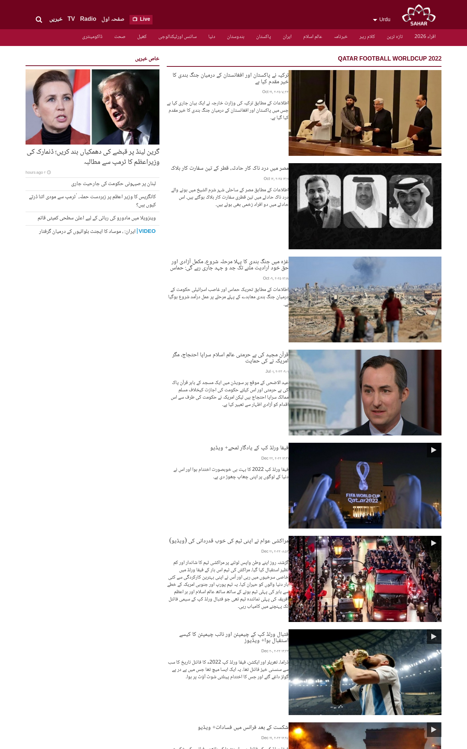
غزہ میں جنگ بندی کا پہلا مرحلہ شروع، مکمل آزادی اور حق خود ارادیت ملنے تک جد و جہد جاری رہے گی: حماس (269, 175)
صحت (120, 36)
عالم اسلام (312, 36)
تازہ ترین (395, 36)
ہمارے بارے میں (319, 679)
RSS (173, 661)
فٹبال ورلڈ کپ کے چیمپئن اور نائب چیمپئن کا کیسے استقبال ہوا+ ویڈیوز (288, 392)
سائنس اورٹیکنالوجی (177, 36)
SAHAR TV (392, 650)
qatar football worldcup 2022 (389, 59)
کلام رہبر (367, 36)
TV (71, 19)
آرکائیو (327, 667)
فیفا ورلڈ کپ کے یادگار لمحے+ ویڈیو (326, 283)
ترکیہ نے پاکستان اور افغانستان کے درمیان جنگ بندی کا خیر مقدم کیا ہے (290, 74)
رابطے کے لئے (163, 654)
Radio (88, 19)
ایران (287, 36)
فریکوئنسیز (270, 667)
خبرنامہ (341, 36)
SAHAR (421, 16)
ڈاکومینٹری (92, 36)
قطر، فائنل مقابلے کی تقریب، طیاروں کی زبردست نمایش (307, 490)
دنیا (211, 36)
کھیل (142, 36)
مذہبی (329, 648)
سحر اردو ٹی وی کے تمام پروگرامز (264, 658)
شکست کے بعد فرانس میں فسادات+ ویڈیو (320, 441)
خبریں (55, 19)
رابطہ (276, 673)
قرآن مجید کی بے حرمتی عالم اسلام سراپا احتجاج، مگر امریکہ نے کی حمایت (285, 227)
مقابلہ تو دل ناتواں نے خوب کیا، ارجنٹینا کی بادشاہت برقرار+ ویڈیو (295, 539)
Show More (304, 599)
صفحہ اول (112, 19)
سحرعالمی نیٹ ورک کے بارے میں (261, 682)
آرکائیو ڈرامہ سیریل (260, 648)
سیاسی (329, 661)
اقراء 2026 (425, 36)
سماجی (329, 654)
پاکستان (263, 36)
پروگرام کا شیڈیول (262, 692)
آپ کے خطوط (324, 686)
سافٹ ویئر (325, 673)
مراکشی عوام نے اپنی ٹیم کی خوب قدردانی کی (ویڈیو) (306, 329)
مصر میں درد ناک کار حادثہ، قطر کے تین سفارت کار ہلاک (307, 123)
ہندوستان (235, 36)
